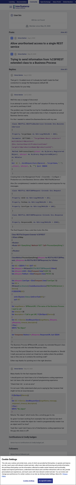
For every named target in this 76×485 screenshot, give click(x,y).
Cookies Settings (28, 482)
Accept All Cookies (45, 482)
